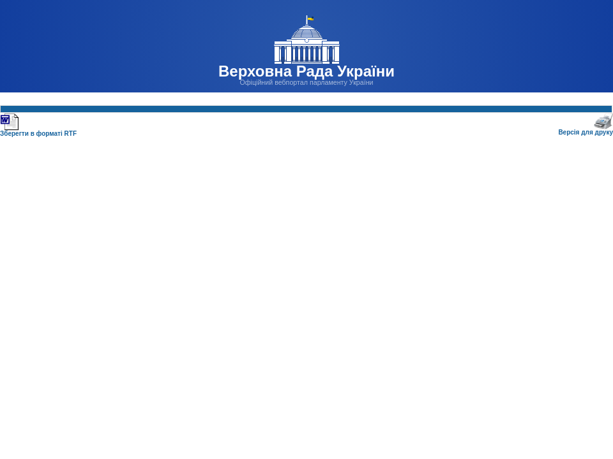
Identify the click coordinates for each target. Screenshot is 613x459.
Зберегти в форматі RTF (38, 131)
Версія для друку (585, 130)
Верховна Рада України (306, 71)
